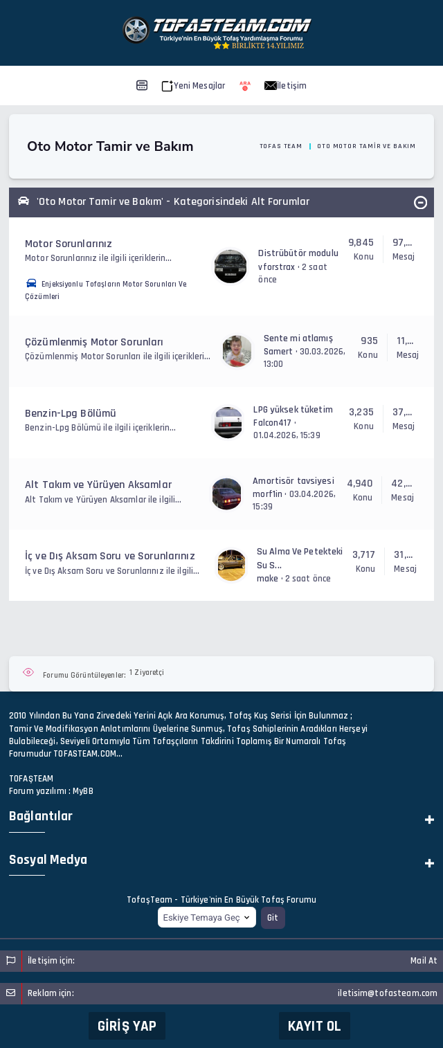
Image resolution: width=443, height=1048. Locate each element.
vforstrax (276, 267)
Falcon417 (272, 422)
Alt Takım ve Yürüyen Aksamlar (98, 485)
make (268, 578)
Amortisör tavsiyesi (293, 481)
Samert (278, 351)
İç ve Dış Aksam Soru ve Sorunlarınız (110, 556)
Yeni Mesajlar (193, 86)
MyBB (83, 791)
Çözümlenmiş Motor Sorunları (94, 342)
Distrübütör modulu (298, 253)
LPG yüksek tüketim (292, 410)
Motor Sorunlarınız (68, 244)
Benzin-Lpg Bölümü (70, 413)
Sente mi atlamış (298, 338)
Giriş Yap (127, 1026)
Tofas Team (281, 146)
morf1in (267, 494)
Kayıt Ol (314, 1026)
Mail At (423, 960)
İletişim (285, 86)
